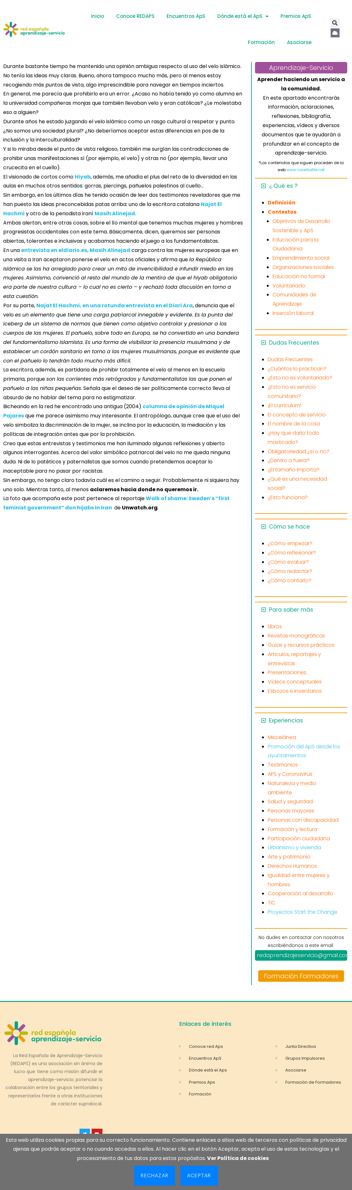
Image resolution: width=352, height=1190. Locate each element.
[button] (335, 23)
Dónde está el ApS (242, 16)
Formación (261, 42)
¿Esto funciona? (288, 497)
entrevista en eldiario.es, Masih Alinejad (75, 250)
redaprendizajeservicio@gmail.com (304, 955)
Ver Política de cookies (238, 1158)
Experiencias (286, 720)
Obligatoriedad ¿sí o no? (298, 451)
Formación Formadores (301, 976)
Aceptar (199, 1175)
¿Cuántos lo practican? (297, 368)
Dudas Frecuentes (294, 343)
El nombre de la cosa (294, 423)
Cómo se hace (289, 526)
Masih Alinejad (114, 213)
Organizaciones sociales (303, 267)
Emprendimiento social (301, 258)
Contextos (282, 212)
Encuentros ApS (186, 16)
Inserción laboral (293, 313)
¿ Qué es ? (283, 186)
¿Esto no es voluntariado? (300, 377)
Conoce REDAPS (135, 16)
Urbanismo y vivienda (294, 847)
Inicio (97, 16)
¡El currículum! (284, 405)
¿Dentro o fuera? (289, 460)
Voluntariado (289, 285)
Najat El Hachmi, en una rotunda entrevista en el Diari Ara (114, 305)
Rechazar (155, 1175)
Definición (282, 202)
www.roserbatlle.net (306, 169)
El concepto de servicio (297, 414)
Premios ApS (296, 16)
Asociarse (299, 42)
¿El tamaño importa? (293, 469)
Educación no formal (299, 276)
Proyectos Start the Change (302, 912)
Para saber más (291, 610)
